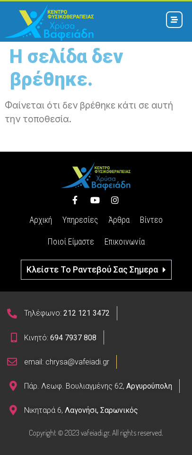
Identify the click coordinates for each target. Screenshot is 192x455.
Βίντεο (151, 220)
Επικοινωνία (125, 241)
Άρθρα (119, 220)
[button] (96, 270)
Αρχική (40, 220)
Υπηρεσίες (80, 220)
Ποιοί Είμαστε (70, 241)
